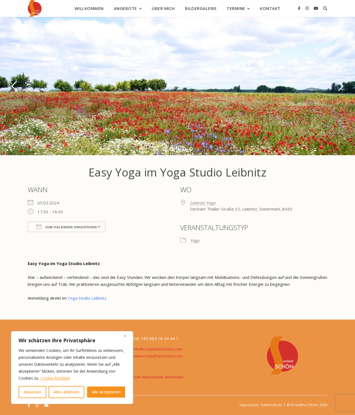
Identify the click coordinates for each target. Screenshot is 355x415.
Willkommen (89, 8)
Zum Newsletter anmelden (158, 377)
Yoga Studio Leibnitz (88, 298)
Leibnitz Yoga (202, 203)
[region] (72, 367)
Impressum (249, 404)
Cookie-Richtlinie (55, 378)
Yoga (194, 240)
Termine (236, 8)
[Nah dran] (127, 336)
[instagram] (307, 8)
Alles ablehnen (66, 392)
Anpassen (32, 392)
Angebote (125, 8)
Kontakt (270, 8)
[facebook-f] (299, 8)
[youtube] (316, 8)
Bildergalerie (201, 8)
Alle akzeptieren (106, 392)
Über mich (163, 8)
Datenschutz (271, 404)
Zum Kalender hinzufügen (66, 226)
